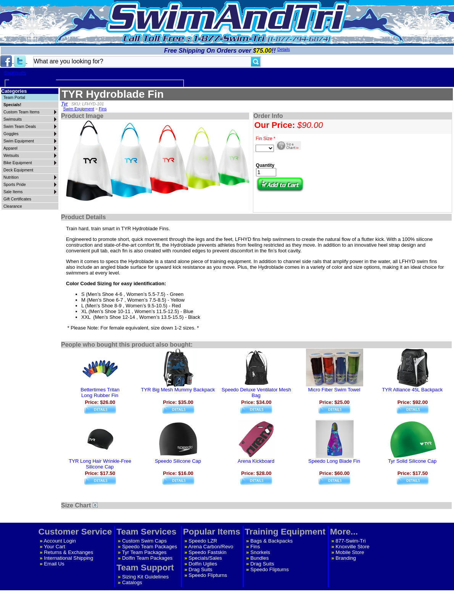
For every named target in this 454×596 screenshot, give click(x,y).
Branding (346, 558)
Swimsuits (15, 73)
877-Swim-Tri (351, 541)
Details (283, 49)
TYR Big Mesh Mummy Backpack (178, 389)
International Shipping (68, 558)
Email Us (54, 564)
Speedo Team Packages (149, 546)
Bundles (259, 558)
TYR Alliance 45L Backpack (412, 389)
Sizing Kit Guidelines (145, 577)
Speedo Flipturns (207, 575)
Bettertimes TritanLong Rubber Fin (99, 392)
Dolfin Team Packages (147, 558)
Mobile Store (350, 552)
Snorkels (260, 552)
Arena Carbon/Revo (210, 546)
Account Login (60, 541)
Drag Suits (200, 569)
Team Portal (14, 97)
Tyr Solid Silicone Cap (412, 461)
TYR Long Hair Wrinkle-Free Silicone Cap (100, 464)
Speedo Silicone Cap (178, 461)
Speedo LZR (202, 541)
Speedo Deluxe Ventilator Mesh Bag (256, 392)
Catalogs (132, 582)
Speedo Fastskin (207, 552)
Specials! (12, 104)
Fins (102, 109)
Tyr (64, 104)
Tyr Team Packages (144, 552)
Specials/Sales (205, 558)
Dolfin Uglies (202, 564)
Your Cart (54, 546)
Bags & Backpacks (271, 541)
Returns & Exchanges (68, 552)
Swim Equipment (78, 109)
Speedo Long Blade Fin (334, 461)
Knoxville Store (353, 546)
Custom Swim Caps (144, 541)
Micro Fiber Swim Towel (334, 389)
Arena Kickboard (256, 461)
